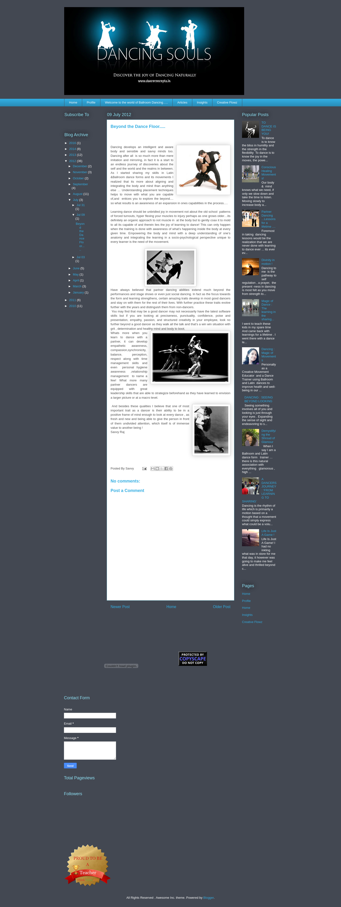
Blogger (208, 897)
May (76, 274)
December (80, 166)
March (77, 286)
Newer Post (120, 607)
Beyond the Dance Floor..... (80, 236)
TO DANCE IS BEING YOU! (268, 128)
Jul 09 (80, 215)
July (76, 200)
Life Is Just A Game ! (268, 533)
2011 (73, 300)
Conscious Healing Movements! (268, 172)
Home (73, 102)
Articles (182, 102)
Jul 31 (80, 205)
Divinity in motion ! (268, 262)
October (79, 178)
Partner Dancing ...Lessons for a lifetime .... (268, 219)
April (76, 280)
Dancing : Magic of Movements (268, 354)
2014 (73, 149)
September (80, 184)
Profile (91, 102)
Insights (202, 102)
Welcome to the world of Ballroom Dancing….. (136, 102)
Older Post (221, 607)
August (78, 194)
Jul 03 (80, 257)
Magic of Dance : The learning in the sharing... (268, 310)
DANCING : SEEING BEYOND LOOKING (258, 399)
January (79, 292)
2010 (73, 306)
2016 (73, 143)
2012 (73, 161)
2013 (73, 155)
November (80, 172)
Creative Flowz (227, 102)
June (77, 268)
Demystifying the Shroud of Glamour (268, 436)
